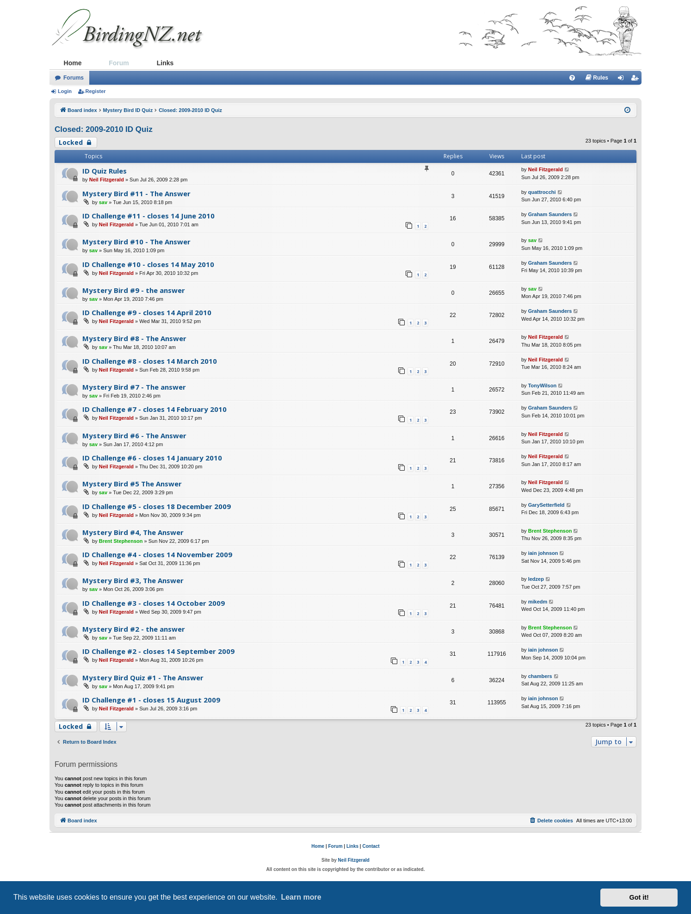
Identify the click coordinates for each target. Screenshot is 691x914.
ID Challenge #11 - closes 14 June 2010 (148, 215)
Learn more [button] (301, 897)
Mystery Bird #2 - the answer (133, 629)
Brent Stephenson (121, 541)
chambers (540, 676)
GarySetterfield (546, 505)
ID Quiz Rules (104, 170)
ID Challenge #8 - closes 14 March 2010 (149, 361)
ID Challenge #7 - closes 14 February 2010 (154, 409)
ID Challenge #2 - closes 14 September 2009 (158, 651)
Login (65, 91)
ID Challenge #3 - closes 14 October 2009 (153, 603)
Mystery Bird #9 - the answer (133, 290)
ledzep (536, 579)
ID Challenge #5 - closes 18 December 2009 (156, 506)
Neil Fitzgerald (106, 179)
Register (96, 91)
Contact (370, 846)
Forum (119, 63)
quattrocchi (542, 192)
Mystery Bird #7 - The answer (134, 387)
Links (165, 63)
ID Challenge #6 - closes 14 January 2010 (152, 457)
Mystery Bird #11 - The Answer (136, 193)
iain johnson (543, 553)
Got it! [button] (639, 897)
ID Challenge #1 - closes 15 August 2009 (151, 699)
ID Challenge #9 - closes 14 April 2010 (146, 312)
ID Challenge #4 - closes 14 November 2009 (157, 554)
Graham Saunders (550, 214)
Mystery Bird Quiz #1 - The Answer (143, 677)
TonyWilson (542, 385)
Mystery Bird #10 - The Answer (136, 241)
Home (73, 63)
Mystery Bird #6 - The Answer (134, 435)
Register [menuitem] (636, 80)
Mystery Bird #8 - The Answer (134, 338)
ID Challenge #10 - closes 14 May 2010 (148, 264)
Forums (73, 78)
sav (103, 202)
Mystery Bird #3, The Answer (133, 580)
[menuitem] (572, 78)
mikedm (538, 601)
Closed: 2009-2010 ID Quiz (104, 129)
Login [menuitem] (623, 80)
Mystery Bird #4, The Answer (133, 532)
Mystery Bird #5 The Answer (132, 483)
